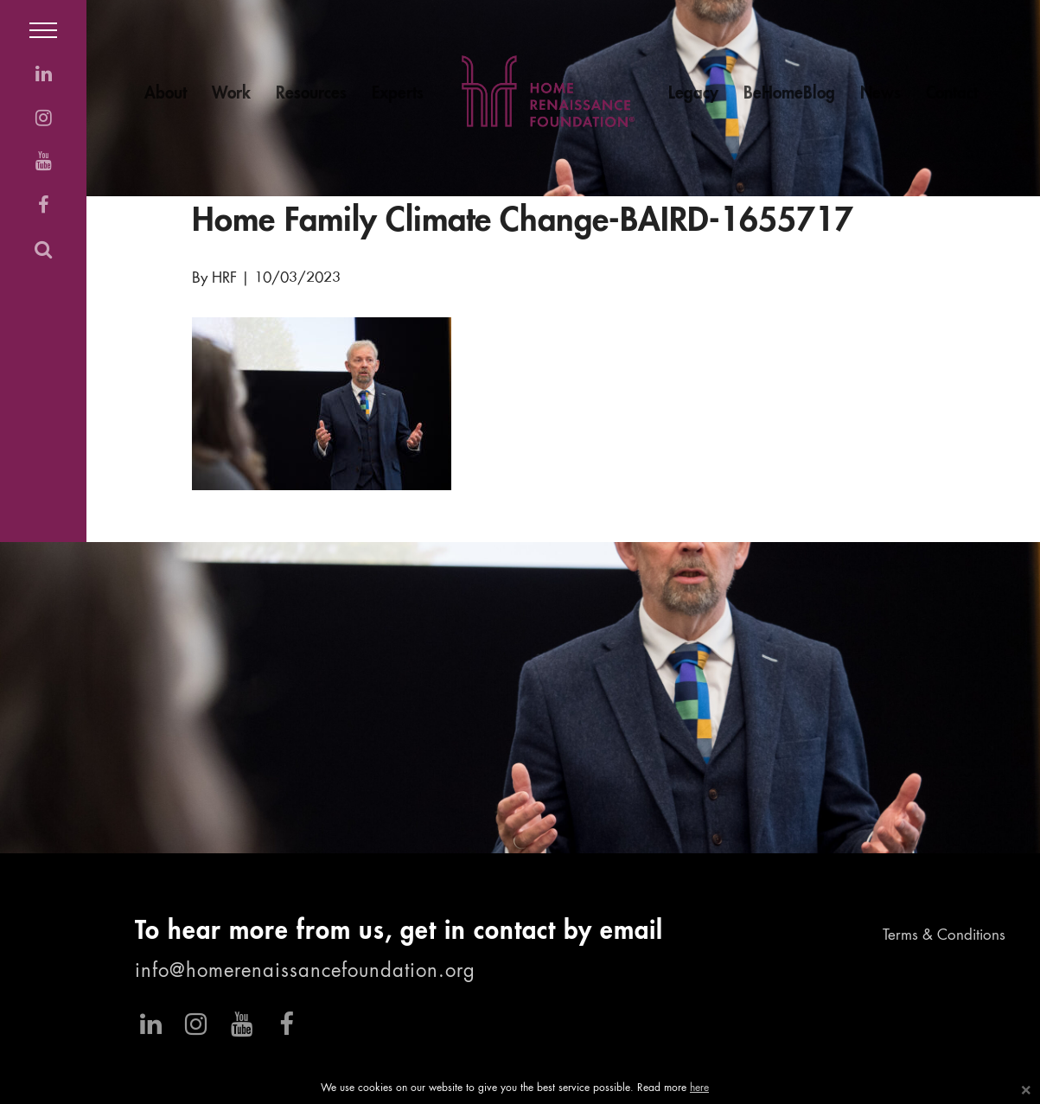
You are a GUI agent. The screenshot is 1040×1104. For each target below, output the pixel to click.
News (880, 94)
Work (231, 94)
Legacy (693, 94)
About (165, 94)
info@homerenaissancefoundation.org (305, 971)
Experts (398, 94)
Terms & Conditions (944, 936)
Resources (311, 94)
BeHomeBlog (789, 94)
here (699, 1088)
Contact (952, 94)
